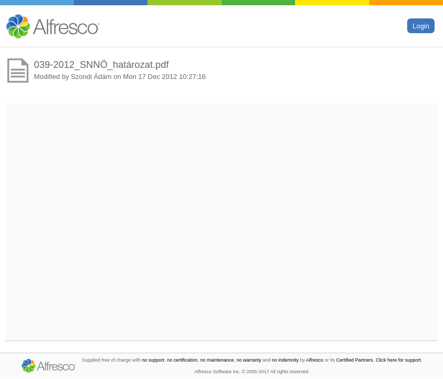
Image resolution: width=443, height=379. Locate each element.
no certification (182, 360)
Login (420, 25)
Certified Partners (354, 360)
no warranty (249, 360)
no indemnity (285, 360)
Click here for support (398, 360)
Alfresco (314, 360)
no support (153, 360)
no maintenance (217, 360)
